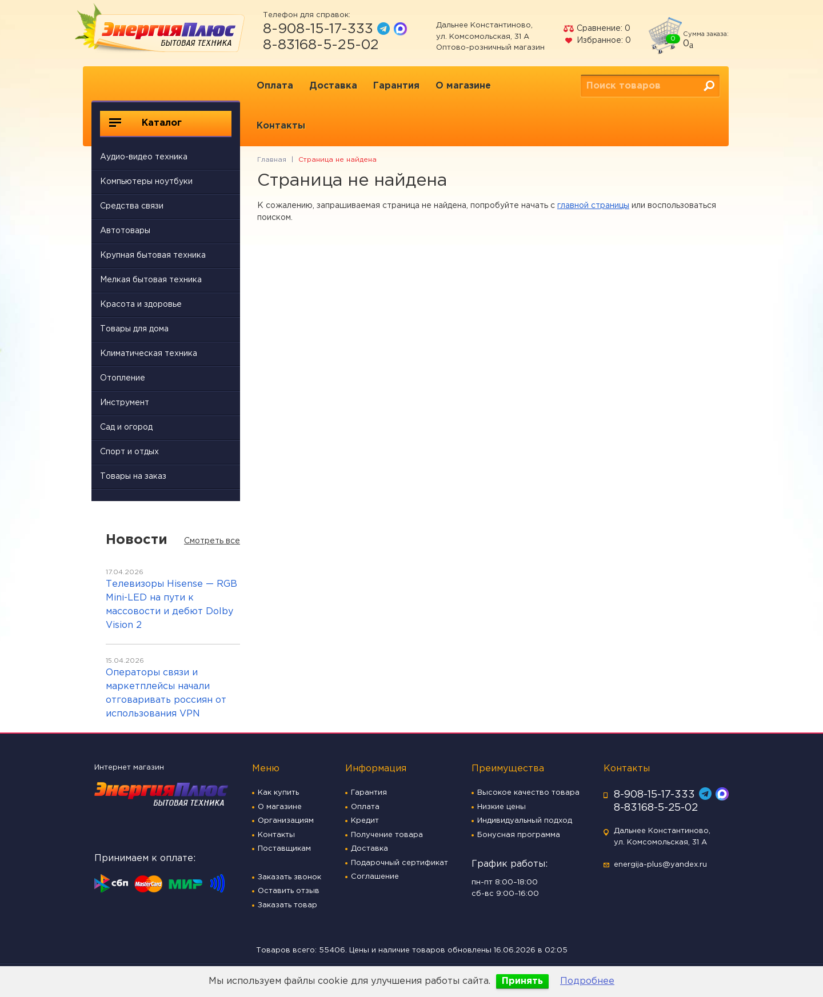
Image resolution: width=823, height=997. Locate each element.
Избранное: (597, 40)
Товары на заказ (133, 476)
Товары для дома (134, 329)
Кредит (365, 821)
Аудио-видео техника (143, 157)
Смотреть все (212, 541)
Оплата (275, 86)
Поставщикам (284, 849)
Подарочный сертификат (399, 863)
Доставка (333, 86)
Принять (522, 981)
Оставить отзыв (288, 891)
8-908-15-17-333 (318, 29)
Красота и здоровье (141, 304)
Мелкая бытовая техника (151, 280)
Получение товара (387, 835)
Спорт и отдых (129, 452)
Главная (271, 160)
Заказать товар (287, 905)
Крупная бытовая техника (153, 255)
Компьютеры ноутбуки (146, 181)
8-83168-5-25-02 (321, 45)
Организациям (286, 821)
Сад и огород (126, 427)
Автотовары (125, 230)
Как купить (278, 793)
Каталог (145, 122)
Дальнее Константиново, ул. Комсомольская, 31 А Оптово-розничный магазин (490, 36)
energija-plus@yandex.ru (660, 865)
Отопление (122, 378)
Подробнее (587, 981)
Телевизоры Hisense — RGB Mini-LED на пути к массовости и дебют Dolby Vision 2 (171, 605)
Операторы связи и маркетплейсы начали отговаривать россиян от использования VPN (166, 693)
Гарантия (396, 86)
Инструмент (124, 402)
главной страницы (593, 205)
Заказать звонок (289, 877)
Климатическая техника (148, 353)
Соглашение (375, 877)
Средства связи (131, 206)
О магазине (463, 86)
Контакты (281, 126)
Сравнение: (596, 28)
